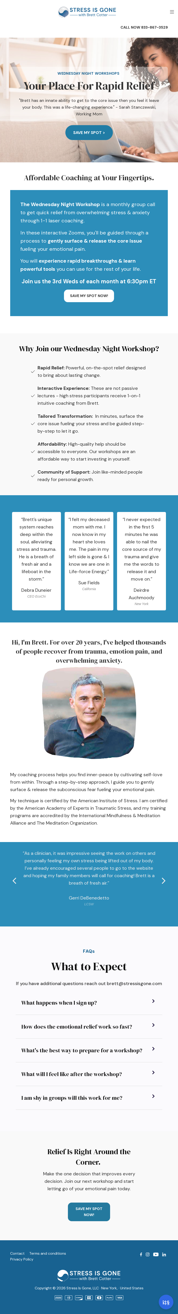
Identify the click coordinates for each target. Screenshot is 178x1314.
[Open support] (166, 1302)
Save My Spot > (89, 132)
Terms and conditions (47, 1253)
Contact (17, 1253)
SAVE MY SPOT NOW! (89, 295)
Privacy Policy (21, 1259)
